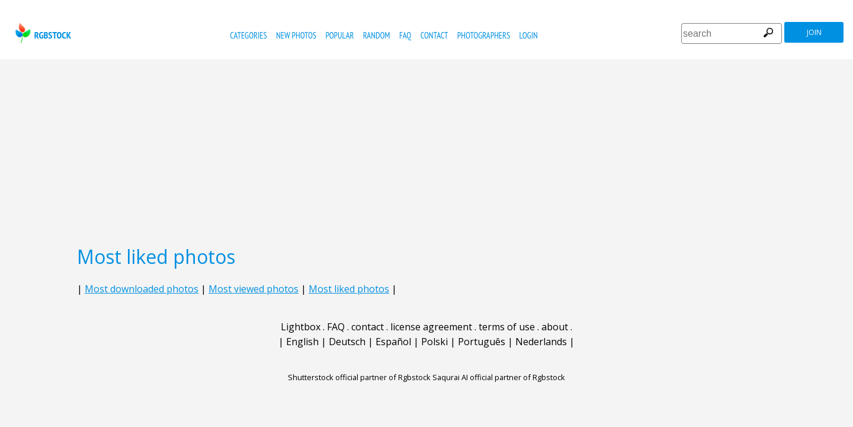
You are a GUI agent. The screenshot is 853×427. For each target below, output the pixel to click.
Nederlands (541, 341)
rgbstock (41, 33)
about (554, 326)
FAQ (405, 35)
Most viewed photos (254, 288)
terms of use (507, 326)
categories (248, 35)
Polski (434, 341)
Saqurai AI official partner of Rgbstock (498, 377)
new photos (296, 35)
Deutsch (347, 341)
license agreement (431, 326)
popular (339, 35)
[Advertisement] (426, 148)
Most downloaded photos (141, 288)
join (814, 32)
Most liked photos (349, 288)
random (376, 35)
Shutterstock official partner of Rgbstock (359, 377)
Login (529, 35)
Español (393, 341)
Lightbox (300, 326)
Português (481, 341)
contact (434, 35)
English (302, 341)
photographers (483, 35)
